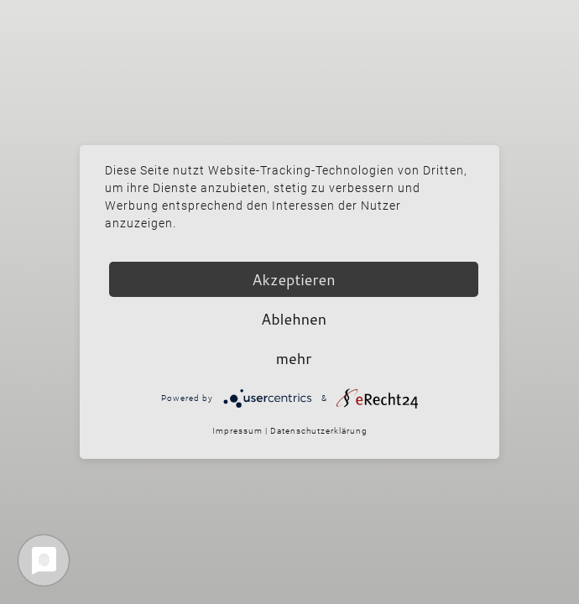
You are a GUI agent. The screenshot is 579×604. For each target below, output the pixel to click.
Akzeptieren (293, 279)
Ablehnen (293, 319)
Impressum (237, 430)
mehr (293, 358)
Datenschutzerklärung (319, 430)
